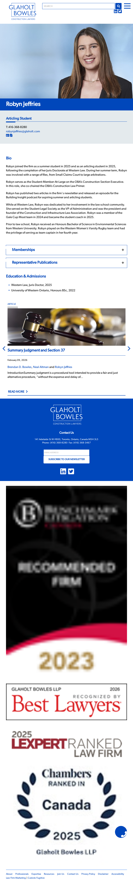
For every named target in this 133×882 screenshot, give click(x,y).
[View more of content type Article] (66, 304)
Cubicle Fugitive (36, 878)
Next (129, 348)
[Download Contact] (7, 136)
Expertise (36, 874)
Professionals (22, 874)
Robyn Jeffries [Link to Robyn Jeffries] (63, 367)
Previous (4, 348)
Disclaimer (103, 874)
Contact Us (72, 874)
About (9, 874)
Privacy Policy (88, 874)
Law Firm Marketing (16, 878)
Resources (49, 874)
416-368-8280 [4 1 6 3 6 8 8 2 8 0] (17, 127)
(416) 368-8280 (59, 443)
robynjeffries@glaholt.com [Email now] (23, 131)
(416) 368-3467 (82, 443)
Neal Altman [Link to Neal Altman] (41, 367)
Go (118, 6)
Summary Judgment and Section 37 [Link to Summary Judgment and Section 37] (36, 350)
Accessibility (117, 874)
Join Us (60, 874)
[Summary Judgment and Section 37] (66, 327)
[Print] (11, 136)
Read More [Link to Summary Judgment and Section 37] (16, 391)
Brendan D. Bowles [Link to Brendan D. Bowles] (20, 367)
